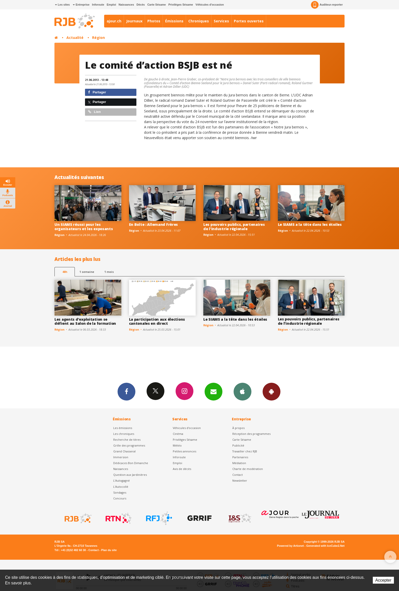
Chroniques (198, 21)
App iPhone (242, 391)
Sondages (119, 492)
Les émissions (122, 428)
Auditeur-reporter (327, 5)
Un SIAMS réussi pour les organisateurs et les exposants (83, 226)
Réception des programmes (251, 433)
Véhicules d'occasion (209, 4)
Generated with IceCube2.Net (325, 545)
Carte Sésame (156, 4)
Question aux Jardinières (130, 474)
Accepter (383, 580)
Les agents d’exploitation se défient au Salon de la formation (85, 321)
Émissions (174, 21)
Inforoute (98, 4)
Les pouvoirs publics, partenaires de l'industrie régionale (234, 226)
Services (221, 21)
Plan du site (109, 550)
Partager (97, 92)
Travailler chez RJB (244, 451)
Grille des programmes (129, 445)
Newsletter (239, 480)
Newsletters (213, 391)
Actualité (74, 37)
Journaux (134, 21)
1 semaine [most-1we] (86, 272)
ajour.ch (114, 21)
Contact (237, 474)
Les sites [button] (62, 4)
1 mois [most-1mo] (109, 272)
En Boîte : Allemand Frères (153, 224)
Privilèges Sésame (180, 4)
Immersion (120, 457)
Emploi (111, 4)
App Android (271, 391)
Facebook (126, 391)
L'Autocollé (120, 486)
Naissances (126, 4)
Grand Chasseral (124, 451)
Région (98, 37)
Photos (153, 21)
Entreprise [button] (81, 4)
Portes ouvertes (249, 21)
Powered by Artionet (290, 545)
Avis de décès (182, 468)
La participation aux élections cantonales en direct (157, 321)
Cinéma (178, 433)
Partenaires (240, 457)
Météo (177, 445)
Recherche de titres (126, 439)
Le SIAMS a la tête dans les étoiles (310, 224)
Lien (94, 112)
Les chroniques (123, 433)
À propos (238, 428)
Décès (141, 4)
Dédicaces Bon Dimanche (130, 463)
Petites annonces (184, 451)
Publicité (238, 445)
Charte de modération (247, 468)
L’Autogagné (121, 480)
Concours (119, 498)
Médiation (239, 463)
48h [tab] (64, 272)
